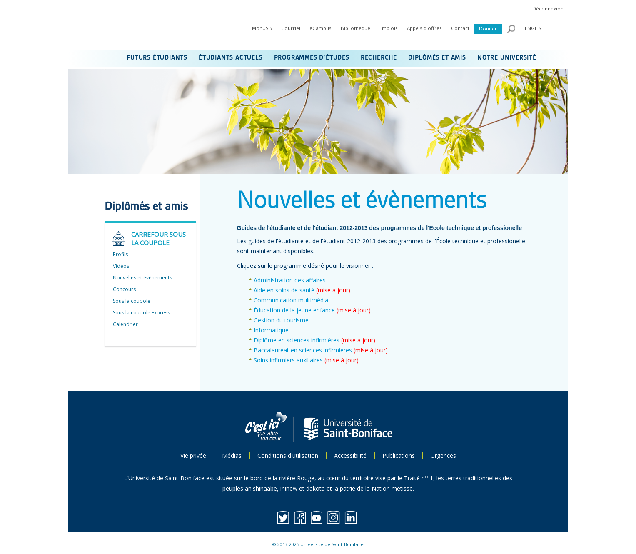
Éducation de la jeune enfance (294, 310)
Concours (124, 289)
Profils (120, 254)
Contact (460, 28)
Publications (398, 455)
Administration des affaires (290, 280)
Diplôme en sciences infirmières (296, 340)
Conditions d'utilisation (287, 455)
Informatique (271, 330)
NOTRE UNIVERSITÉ (506, 58)
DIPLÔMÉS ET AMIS (437, 58)
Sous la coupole (131, 300)
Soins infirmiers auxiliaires (288, 360)
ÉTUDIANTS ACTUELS (231, 58)
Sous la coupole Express (141, 312)
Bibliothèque (355, 28)
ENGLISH (535, 28)
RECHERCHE (379, 58)
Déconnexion (548, 8)
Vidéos (121, 266)
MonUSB (262, 28)
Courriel (290, 28)
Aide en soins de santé (284, 290)
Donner (488, 28)
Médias (232, 455)
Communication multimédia (291, 300)
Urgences (443, 455)
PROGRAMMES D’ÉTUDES (311, 58)
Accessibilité (350, 455)
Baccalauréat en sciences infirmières (303, 350)
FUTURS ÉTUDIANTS (157, 58)
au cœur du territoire (346, 478)
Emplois (388, 28)
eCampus (320, 28)
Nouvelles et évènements (142, 277)
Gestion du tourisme (281, 320)
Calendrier (125, 324)
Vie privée (193, 455)
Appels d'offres (424, 28)
